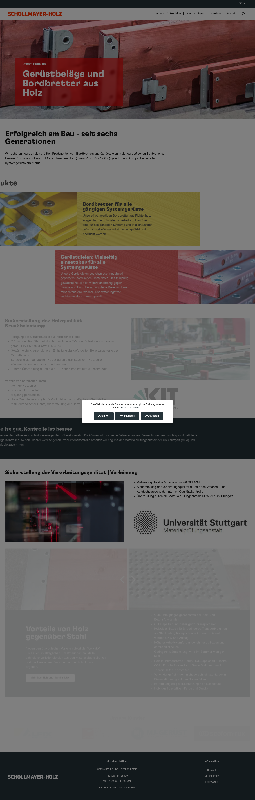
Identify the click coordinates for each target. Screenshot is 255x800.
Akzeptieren (152, 420)
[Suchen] (243, 13)
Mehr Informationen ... (131, 412)
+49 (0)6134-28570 (117, 776)
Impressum (211, 782)
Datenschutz (211, 776)
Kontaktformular (126, 788)
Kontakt (211, 770)
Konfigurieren (127, 420)
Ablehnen (103, 420)
